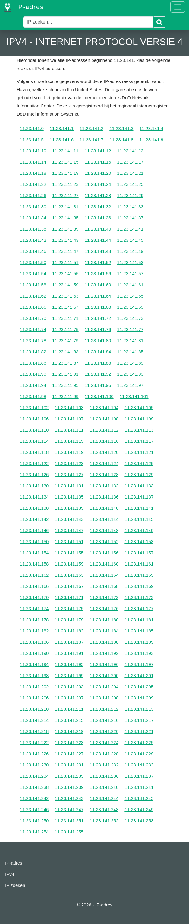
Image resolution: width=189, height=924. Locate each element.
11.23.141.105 (138, 407)
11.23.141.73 (130, 318)
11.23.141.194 (34, 664)
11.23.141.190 (34, 653)
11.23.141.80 (98, 340)
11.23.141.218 (34, 731)
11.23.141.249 (138, 809)
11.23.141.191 (69, 653)
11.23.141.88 (98, 362)
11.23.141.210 (34, 709)
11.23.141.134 (34, 496)
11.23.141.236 (104, 776)
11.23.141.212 (104, 709)
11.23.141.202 (34, 686)
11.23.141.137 (138, 496)
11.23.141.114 (34, 441)
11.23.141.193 (138, 653)
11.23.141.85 (130, 351)
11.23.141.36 (98, 217)
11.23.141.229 (138, 753)
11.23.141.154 (34, 552)
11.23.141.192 (104, 653)
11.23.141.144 (104, 519)
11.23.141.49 (130, 251)
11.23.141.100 (99, 396)
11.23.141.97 (130, 385)
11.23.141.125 (138, 463)
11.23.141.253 (138, 820)
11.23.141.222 (34, 742)
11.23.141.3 (121, 128)
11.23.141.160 (104, 563)
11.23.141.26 (33, 195)
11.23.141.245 (138, 798)
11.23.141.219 (69, 731)
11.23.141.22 (33, 184)
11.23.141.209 (138, 697)
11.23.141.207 (69, 697)
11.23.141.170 (34, 597)
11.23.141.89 (130, 362)
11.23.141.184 (104, 630)
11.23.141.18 (33, 173)
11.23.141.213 (138, 709)
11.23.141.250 (34, 820)
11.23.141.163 (69, 575)
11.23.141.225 (138, 742)
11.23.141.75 (65, 329)
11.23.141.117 (138, 441)
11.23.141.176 (104, 608)
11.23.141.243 (69, 798)
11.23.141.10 (33, 150)
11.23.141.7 (91, 139)
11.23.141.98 (33, 396)
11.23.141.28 (98, 195)
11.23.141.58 (33, 284)
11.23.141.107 (69, 418)
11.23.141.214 (34, 720)
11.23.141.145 (138, 519)
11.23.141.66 (33, 307)
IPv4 (9, 874)
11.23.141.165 (138, 575)
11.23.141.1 (62, 128)
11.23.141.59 (65, 284)
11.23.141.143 (69, 519)
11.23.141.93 (130, 374)
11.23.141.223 (69, 742)
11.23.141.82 (33, 351)
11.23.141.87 (65, 362)
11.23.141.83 (65, 351)
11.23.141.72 (98, 318)
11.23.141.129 (138, 474)
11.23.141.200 (104, 675)
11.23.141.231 (69, 764)
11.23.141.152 (104, 541)
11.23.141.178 (34, 619)
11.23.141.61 (130, 284)
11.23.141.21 (130, 173)
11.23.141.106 (34, 418)
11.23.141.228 (104, 753)
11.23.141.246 (34, 809)
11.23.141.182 (34, 630)
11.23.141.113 (138, 429)
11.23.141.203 (69, 686)
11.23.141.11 (65, 150)
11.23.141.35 (65, 217)
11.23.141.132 (104, 485)
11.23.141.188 (104, 642)
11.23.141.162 (34, 575)
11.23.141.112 (104, 429)
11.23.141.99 (65, 396)
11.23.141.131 (69, 485)
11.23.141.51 (65, 262)
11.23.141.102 (34, 407)
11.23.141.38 (33, 228)
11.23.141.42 (33, 240)
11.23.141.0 (32, 128)
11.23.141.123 (69, 463)
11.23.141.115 (69, 441)
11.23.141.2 (91, 128)
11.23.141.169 (138, 586)
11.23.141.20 (98, 173)
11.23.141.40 (98, 228)
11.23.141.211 (69, 709)
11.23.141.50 (33, 262)
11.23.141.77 (130, 329)
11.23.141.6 (62, 139)
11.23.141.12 (98, 150)
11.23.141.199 (69, 675)
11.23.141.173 (138, 597)
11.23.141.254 (34, 831)
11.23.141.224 (104, 742)
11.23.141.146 (34, 530)
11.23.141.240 (104, 787)
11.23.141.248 (104, 809)
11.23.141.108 (104, 418)
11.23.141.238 (34, 787)
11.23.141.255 (69, 831)
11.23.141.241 (138, 787)
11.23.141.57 (130, 273)
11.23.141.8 (121, 139)
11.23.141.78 (33, 340)
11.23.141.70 (33, 318)
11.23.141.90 (33, 374)
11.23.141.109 (138, 418)
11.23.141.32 (98, 206)
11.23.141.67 (65, 307)
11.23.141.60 (98, 284)
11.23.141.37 (130, 217)
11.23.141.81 (130, 340)
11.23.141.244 (104, 798)
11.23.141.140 (104, 508)
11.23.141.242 (34, 798)
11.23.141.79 (65, 340)
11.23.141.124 (104, 463)
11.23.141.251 (69, 820)
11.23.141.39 (65, 228)
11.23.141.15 (65, 161)
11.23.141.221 (138, 731)
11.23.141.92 (98, 374)
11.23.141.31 (65, 206)
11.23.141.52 (98, 262)
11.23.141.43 (65, 240)
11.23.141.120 (104, 452)
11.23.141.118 (34, 452)
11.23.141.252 (104, 820)
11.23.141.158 (34, 563)
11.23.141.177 (138, 608)
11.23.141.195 (69, 664)
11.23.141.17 (130, 161)
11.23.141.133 (138, 485)
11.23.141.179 (69, 619)
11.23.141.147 (69, 530)
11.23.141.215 (69, 720)
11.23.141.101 (134, 396)
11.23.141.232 (104, 764)
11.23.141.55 (65, 273)
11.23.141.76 (98, 329)
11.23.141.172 (104, 597)
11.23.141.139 (69, 508)
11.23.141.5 (32, 139)
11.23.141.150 (34, 541)
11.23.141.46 (33, 251)
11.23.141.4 (151, 128)
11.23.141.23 (65, 184)
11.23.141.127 (69, 474)
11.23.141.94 (33, 385)
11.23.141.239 (69, 787)
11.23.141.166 (34, 586)
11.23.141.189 (138, 642)
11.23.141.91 (65, 374)
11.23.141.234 (34, 776)
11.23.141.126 (34, 474)
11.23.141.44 (98, 240)
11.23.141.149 (138, 530)
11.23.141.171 (69, 597)
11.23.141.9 (151, 139)
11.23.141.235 (69, 776)
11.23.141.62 (33, 295)
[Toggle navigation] (177, 7)
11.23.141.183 (69, 630)
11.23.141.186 (34, 642)
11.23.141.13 (130, 150)
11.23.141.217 (138, 720)
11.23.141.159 (69, 563)
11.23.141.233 (138, 764)
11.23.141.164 (104, 575)
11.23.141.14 (33, 161)
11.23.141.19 (65, 173)
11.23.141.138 (34, 508)
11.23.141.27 (65, 195)
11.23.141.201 (138, 675)
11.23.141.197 (138, 664)
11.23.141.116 (104, 441)
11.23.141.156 (104, 552)
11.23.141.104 (104, 407)
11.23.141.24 (98, 184)
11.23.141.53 (130, 262)
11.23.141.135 (69, 496)
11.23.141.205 (138, 686)
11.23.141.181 (138, 619)
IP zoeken (15, 885)
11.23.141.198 (34, 675)
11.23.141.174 (34, 608)
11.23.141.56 (98, 273)
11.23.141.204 (104, 686)
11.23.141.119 (69, 452)
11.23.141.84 (98, 351)
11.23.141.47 (65, 251)
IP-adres (24, 7)
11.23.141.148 (104, 530)
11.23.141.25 (130, 184)
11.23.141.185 (138, 630)
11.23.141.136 (104, 496)
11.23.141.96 (98, 385)
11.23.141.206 (34, 697)
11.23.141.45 (130, 240)
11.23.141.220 (104, 731)
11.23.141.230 (34, 764)
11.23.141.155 (69, 552)
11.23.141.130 (34, 485)
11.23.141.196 (104, 664)
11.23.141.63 (65, 295)
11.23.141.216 (104, 720)
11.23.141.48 (98, 251)
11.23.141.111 (69, 429)
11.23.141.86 (33, 362)
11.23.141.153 (138, 541)
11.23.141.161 (138, 563)
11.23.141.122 (34, 463)
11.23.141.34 (33, 217)
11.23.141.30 (33, 206)
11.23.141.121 (138, 452)
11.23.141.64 (98, 295)
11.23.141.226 (34, 753)
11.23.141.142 (34, 519)
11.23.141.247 (69, 809)
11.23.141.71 (65, 318)
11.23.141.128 (104, 474)
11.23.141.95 (65, 385)
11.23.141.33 (130, 206)
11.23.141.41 (130, 228)
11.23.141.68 (98, 307)
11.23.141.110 (34, 429)
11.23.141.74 (33, 329)
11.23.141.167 (69, 586)
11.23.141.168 (104, 586)
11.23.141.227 (69, 753)
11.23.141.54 (33, 273)
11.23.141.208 (104, 697)
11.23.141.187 (69, 642)
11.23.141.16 (98, 161)
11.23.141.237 (138, 776)
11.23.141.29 (130, 195)
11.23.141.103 (69, 407)
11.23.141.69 (130, 307)
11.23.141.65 (130, 295)
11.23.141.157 (138, 552)
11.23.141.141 (138, 508)
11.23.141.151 (69, 541)
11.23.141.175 (69, 608)
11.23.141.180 (104, 619)
